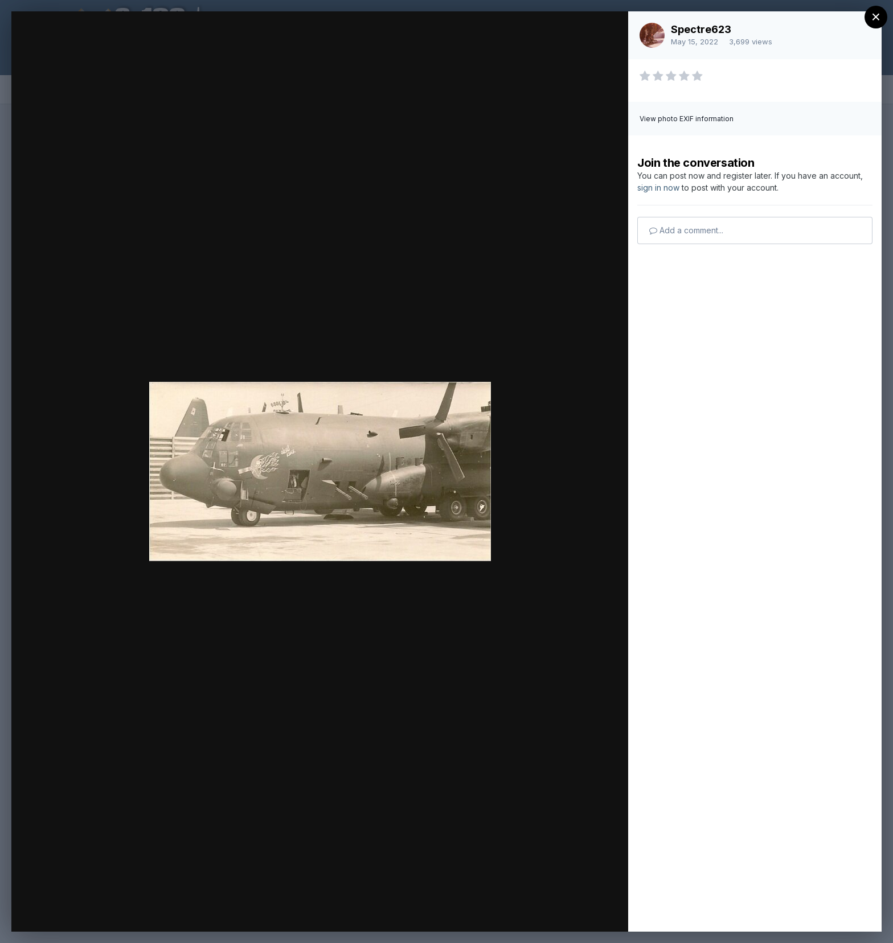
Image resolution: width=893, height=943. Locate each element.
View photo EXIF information (687, 118)
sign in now (658, 187)
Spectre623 (701, 29)
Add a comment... (686, 230)
